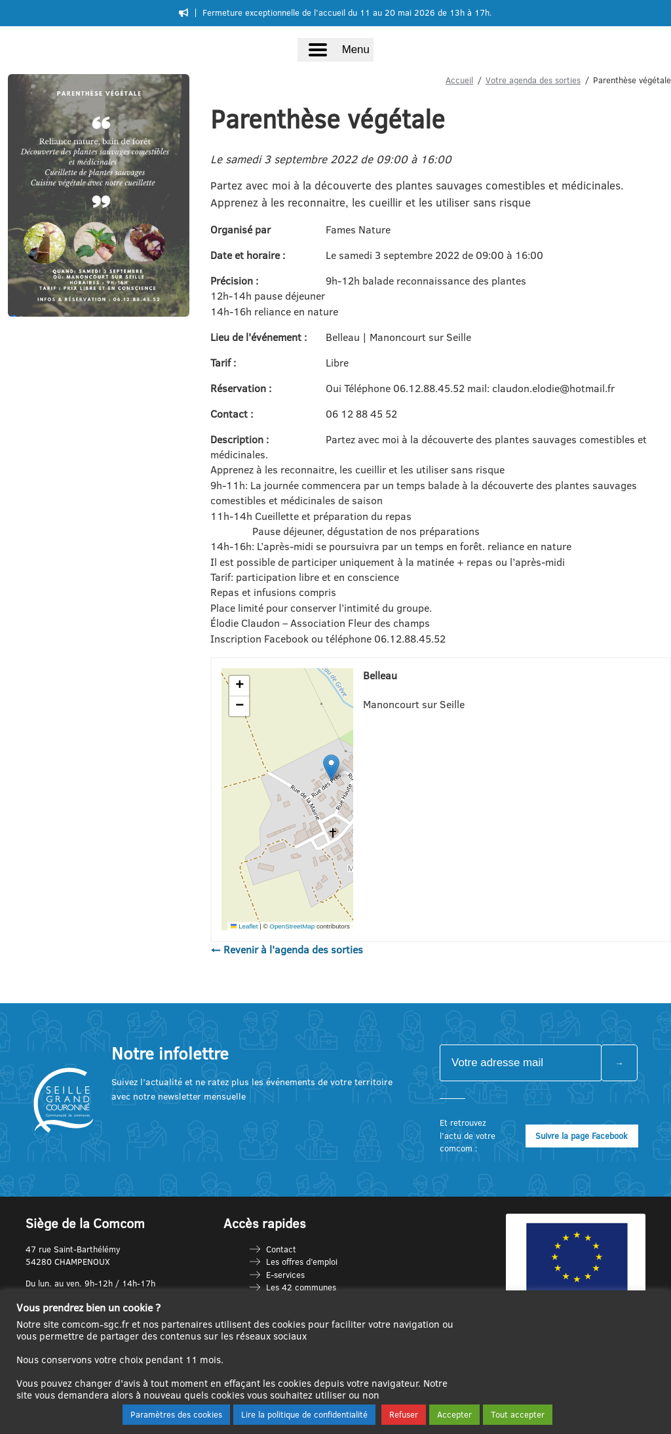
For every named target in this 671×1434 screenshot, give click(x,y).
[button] (331, 767)
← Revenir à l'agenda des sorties (286, 949)
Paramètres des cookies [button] (176, 1414)
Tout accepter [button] (518, 1414)
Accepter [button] (454, 1414)
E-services (285, 1275)
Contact (281, 1249)
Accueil (459, 80)
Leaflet (244, 926)
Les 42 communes (301, 1287)
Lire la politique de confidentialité (304, 1414)
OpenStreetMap (292, 926)
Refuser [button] (403, 1414)
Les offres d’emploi (301, 1261)
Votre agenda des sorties (533, 80)
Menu (356, 49)
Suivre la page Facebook (581, 1136)
